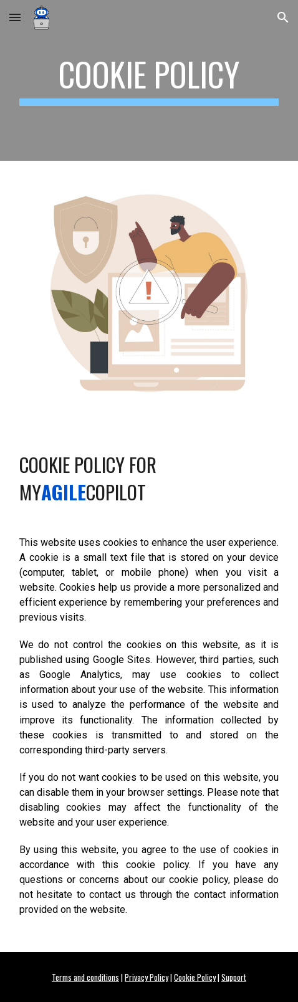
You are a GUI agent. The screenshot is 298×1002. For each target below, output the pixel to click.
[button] (15, 17)
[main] (149, 80)
